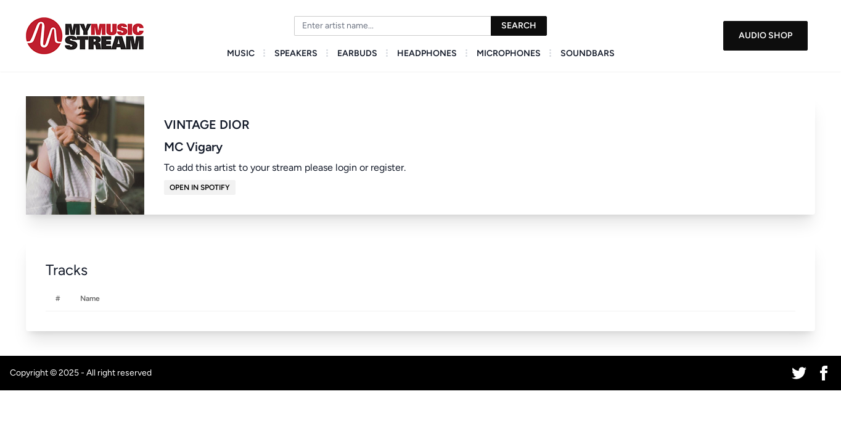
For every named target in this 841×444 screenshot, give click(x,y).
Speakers (296, 53)
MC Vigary (193, 146)
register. (388, 167)
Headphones (427, 53)
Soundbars (587, 53)
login (346, 167)
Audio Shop (765, 35)
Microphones (509, 53)
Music (241, 53)
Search (518, 25)
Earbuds (357, 53)
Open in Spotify (200, 187)
